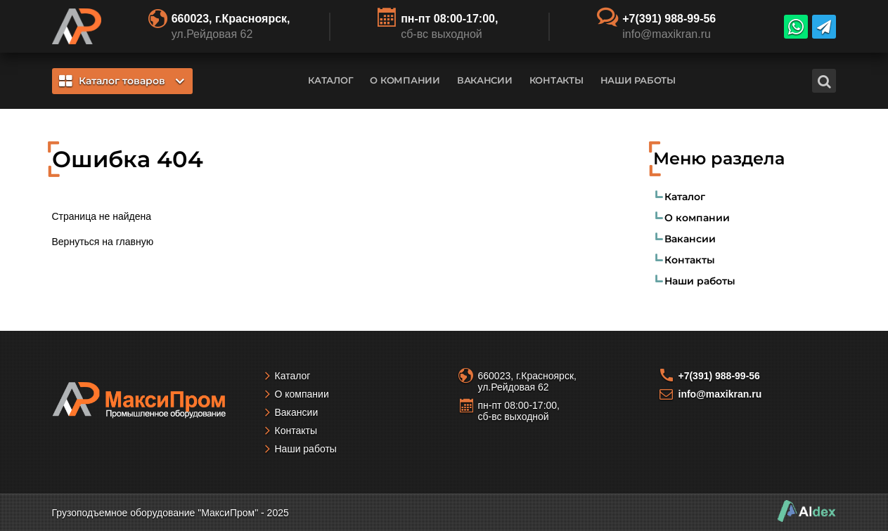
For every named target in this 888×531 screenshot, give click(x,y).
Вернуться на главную (103, 241)
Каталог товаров (121, 81)
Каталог (330, 80)
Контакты (556, 80)
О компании (404, 80)
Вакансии (485, 80)
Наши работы (638, 80)
